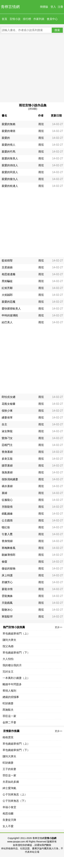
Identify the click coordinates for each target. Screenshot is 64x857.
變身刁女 (7, 438)
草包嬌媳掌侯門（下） (16, 652)
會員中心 (52, 19)
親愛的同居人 (10, 172)
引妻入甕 (7, 534)
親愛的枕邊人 (10, 185)
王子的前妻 (9, 769)
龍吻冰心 (7, 609)
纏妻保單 (7, 417)
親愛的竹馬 (8, 151)
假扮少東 (7, 410)
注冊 (60, 6)
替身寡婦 (7, 451)
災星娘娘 (7, 267)
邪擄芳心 (7, 582)
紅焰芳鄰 (7, 288)
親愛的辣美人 (10, 158)
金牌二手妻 (9, 722)
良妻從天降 (9, 819)
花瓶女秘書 (8, 403)
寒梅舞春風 (8, 547)
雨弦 (41, 124)
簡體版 (44, 6)
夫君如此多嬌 (11, 781)
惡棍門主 (7, 445)
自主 (4, 424)
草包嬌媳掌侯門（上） (16, 633)
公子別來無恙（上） (15, 794)
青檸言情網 (10, 7)
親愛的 (6, 137)
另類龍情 (7, 506)
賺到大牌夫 (9, 639)
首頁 (4, 19)
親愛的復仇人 (10, 179)
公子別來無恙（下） (15, 800)
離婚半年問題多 (12, 684)
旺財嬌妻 (8, 703)
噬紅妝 (6, 527)
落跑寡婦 (7, 472)
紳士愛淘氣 (9, 788)
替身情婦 (7, 541)
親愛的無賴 (8, 124)
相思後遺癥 (8, 274)
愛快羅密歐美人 (11, 308)
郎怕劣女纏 (8, 396)
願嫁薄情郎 (8, 554)
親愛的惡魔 (8, 301)
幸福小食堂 (9, 807)
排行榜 (27, 19)
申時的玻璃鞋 (10, 315)
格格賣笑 (8, 737)
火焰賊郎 (7, 294)
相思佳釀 (8, 813)
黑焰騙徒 (7, 281)
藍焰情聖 (7, 260)
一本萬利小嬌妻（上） (16, 678)
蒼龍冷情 (7, 589)
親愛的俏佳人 (10, 165)
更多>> (58, 627)
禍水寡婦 (7, 486)
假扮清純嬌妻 (10, 479)
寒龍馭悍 (7, 616)
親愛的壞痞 (8, 131)
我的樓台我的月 (12, 665)
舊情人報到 (9, 690)
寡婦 (4, 493)
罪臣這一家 (9, 716)
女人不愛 (8, 826)
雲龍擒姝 (7, 595)
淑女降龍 (7, 431)
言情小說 (15, 19)
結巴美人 (7, 322)
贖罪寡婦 (7, 465)
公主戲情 (7, 520)
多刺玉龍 (7, 458)
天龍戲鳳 (7, 602)
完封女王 (8, 671)
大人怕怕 (8, 658)
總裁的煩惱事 (11, 697)
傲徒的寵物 (8, 568)
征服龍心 (7, 499)
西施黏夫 (8, 709)
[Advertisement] (32, 68)
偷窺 (4, 561)
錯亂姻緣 (7, 513)
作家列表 (38, 19)
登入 (53, 6)
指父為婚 (8, 646)
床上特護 (7, 575)
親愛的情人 (8, 144)
